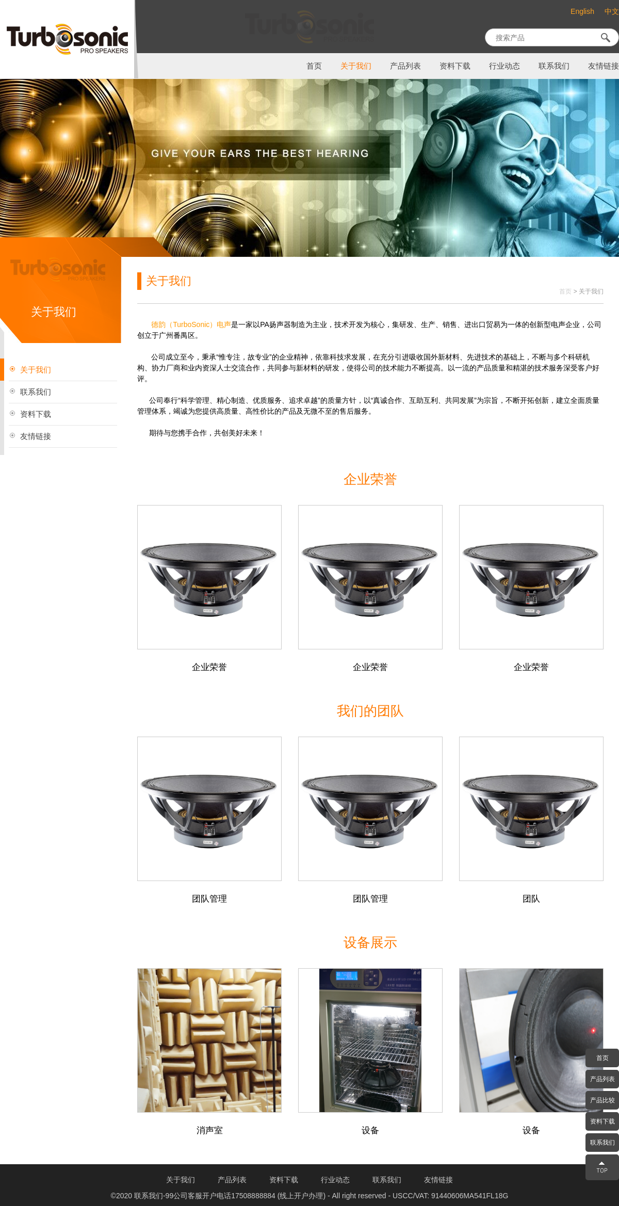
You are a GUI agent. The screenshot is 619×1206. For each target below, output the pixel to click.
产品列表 (405, 66)
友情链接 (603, 66)
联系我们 (554, 66)
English (582, 11)
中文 (612, 11)
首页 (314, 66)
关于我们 (355, 66)
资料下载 (454, 66)
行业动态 (504, 66)
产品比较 (602, 1100)
